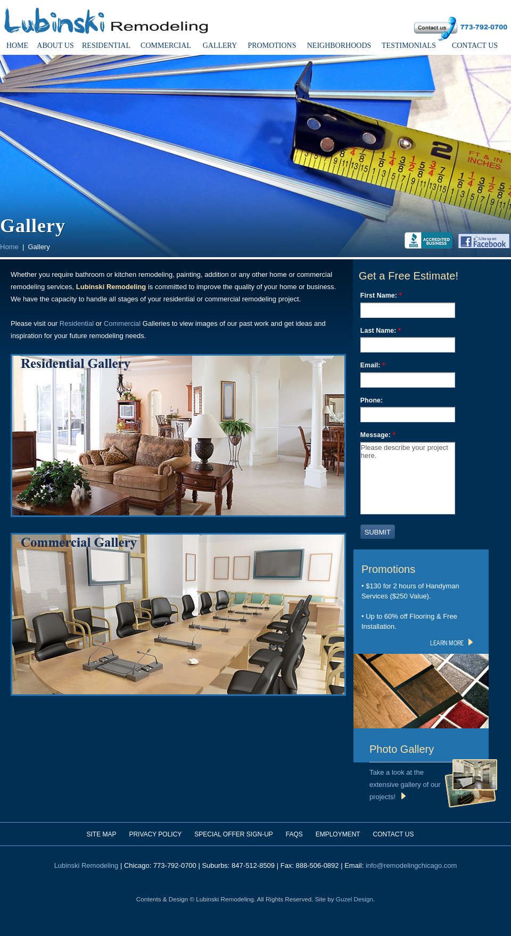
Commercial (166, 46)
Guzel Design (354, 899)
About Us (55, 46)
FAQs (294, 834)
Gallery (220, 46)
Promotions (272, 46)
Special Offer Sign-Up (233, 834)
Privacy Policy (155, 834)
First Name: (381, 295)
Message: (377, 435)
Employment (338, 834)
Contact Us (475, 46)
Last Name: (380, 330)
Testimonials (409, 46)
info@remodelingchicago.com (411, 865)
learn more (451, 642)
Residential (106, 46)
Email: (372, 365)
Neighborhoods (339, 46)
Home (17, 46)
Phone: (371, 400)
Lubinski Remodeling (86, 865)
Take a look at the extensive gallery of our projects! (405, 784)
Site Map (102, 834)
